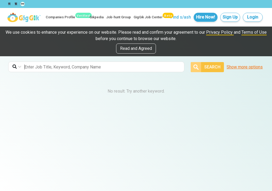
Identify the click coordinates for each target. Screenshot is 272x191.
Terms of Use (254, 32)
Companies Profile (60, 17)
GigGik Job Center (148, 17)
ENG (22, 4)
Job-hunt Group (118, 17)
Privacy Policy (220, 32)
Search (205, 67)
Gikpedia (97, 17)
